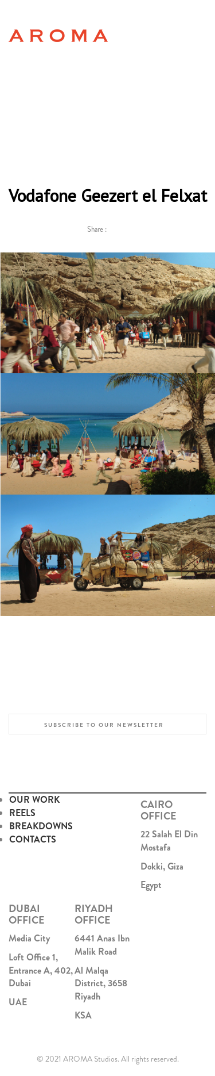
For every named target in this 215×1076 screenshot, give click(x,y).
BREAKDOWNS (41, 826)
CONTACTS (32, 839)
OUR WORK (34, 799)
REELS (22, 813)
